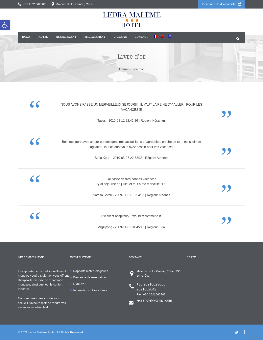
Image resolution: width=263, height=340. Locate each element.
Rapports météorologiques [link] (90, 271)
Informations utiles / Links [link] (90, 290)
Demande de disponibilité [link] (221, 4)
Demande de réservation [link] (89, 277)
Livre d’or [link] (79, 284)
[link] (5, 25)
